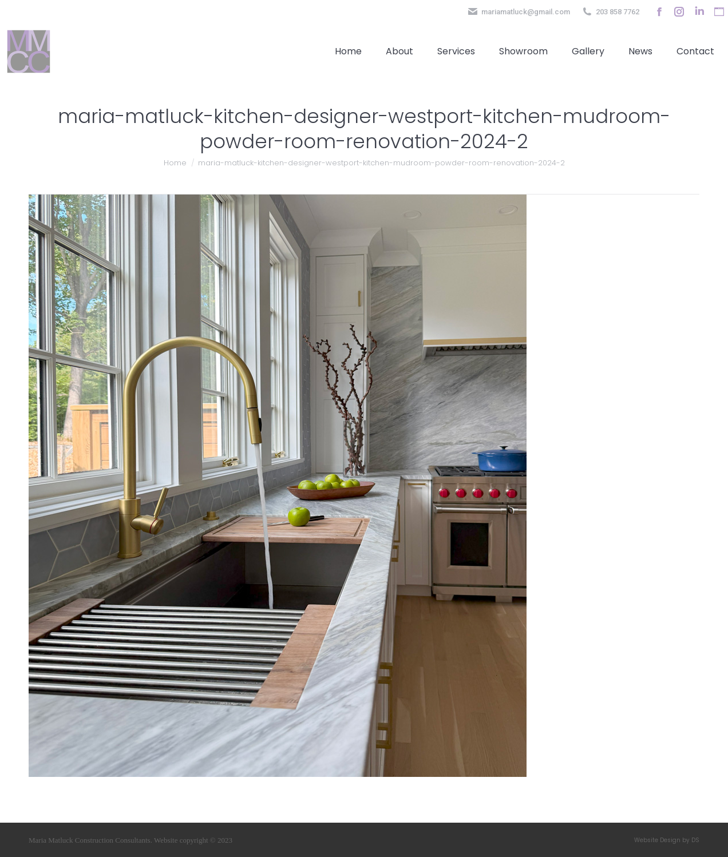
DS (695, 840)
